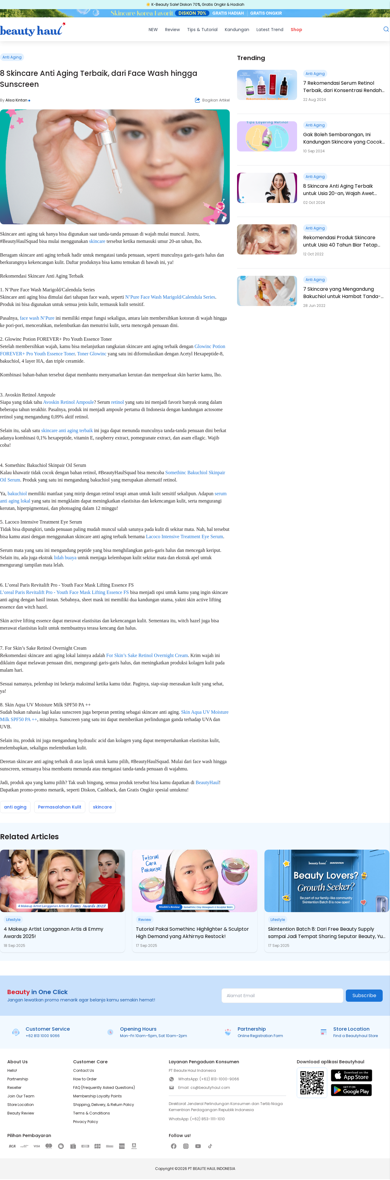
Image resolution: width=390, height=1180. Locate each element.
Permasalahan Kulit (59, 808)
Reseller (14, 1088)
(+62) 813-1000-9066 (219, 1079)
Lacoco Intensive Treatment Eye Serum (184, 537)
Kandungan (237, 30)
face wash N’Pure (37, 319)
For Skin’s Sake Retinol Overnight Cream (147, 656)
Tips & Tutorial (202, 30)
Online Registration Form (260, 1036)
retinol (117, 403)
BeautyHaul (207, 783)
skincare (97, 242)
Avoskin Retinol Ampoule (68, 403)
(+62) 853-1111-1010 (207, 1119)
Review (172, 30)
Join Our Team (20, 1097)
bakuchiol (17, 494)
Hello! (12, 1071)
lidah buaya (65, 558)
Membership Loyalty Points (97, 1097)
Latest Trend (270, 30)
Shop (296, 30)
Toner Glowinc (91, 354)
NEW (153, 30)
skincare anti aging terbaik (67, 431)
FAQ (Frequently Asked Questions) (104, 1088)
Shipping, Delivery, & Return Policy (103, 1105)
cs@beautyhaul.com (210, 1088)
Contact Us (83, 1071)
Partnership (17, 1079)
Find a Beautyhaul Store (355, 1036)
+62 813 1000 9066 (43, 1036)
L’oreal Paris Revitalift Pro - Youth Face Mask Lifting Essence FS (64, 593)
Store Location (20, 1105)
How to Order (85, 1079)
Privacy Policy (85, 1122)
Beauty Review (20, 1114)
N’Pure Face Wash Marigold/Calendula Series (170, 297)
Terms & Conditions (91, 1114)
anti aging (15, 808)
